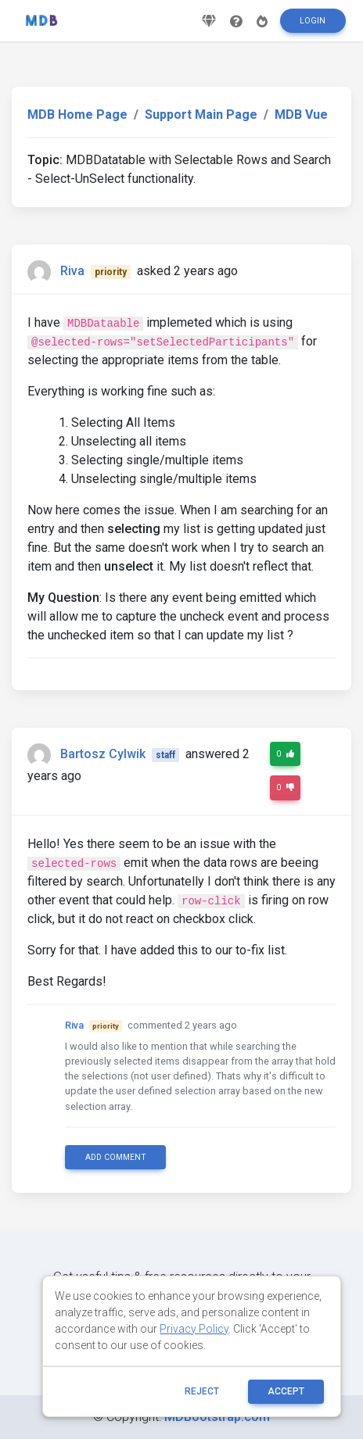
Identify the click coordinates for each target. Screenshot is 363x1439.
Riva (72, 270)
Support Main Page (201, 114)
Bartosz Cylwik (103, 753)
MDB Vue (301, 114)
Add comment (115, 1157)
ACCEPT (286, 1391)
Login (312, 21)
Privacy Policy (194, 1329)
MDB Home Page (77, 114)
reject (202, 1391)
